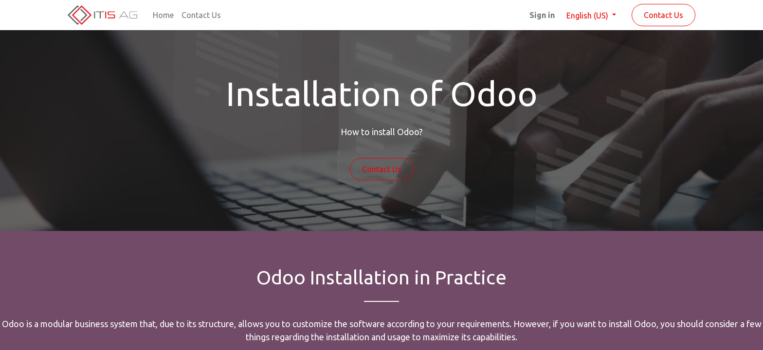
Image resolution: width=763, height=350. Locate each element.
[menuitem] (163, 15)
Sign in (542, 15)
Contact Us (663, 15)
